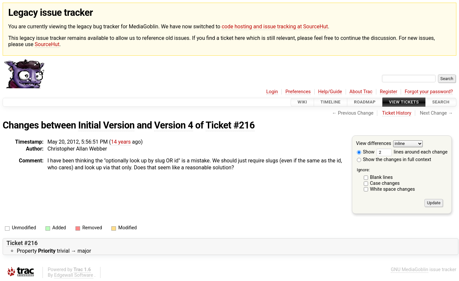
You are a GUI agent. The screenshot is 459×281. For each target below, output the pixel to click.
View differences (373, 143)
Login (272, 92)
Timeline (331, 102)
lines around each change (411, 152)
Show (366, 152)
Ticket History (396, 113)
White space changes (392, 189)
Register (388, 92)
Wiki (302, 102)
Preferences (298, 92)
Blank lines (381, 177)
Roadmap (365, 102)
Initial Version (106, 125)
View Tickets (404, 102)
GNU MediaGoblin (409, 269)
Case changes (385, 183)
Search (440, 102)
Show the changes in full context (394, 159)
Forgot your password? (429, 92)
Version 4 (173, 125)
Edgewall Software (73, 275)
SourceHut (47, 44)
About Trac (361, 92)
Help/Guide (330, 92)
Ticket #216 (230, 125)
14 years (120, 142)
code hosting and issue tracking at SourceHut (275, 26)
